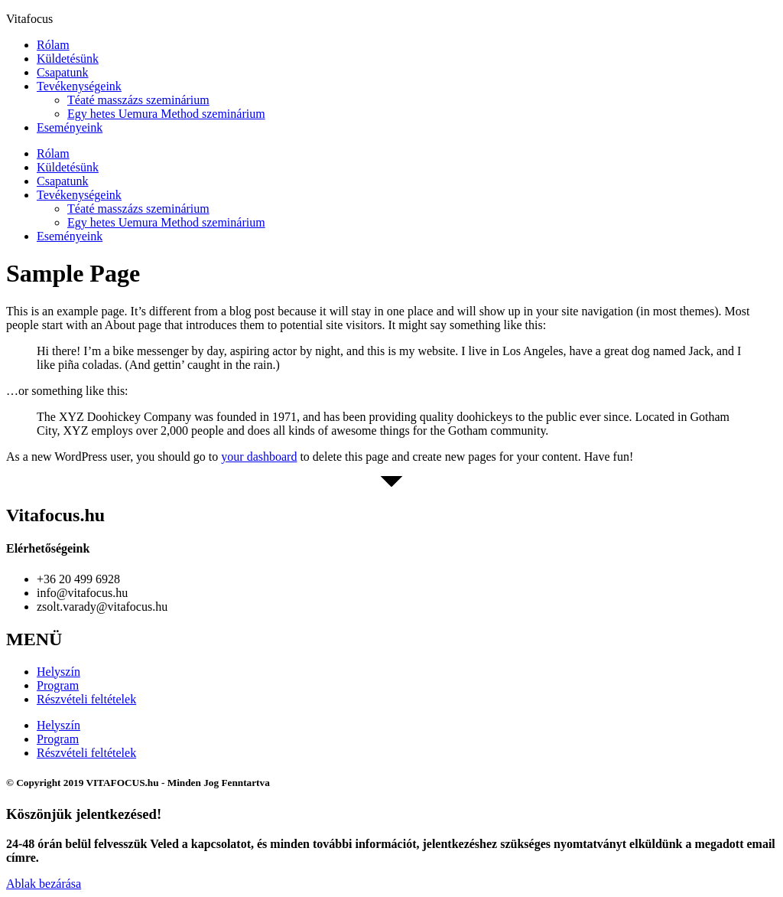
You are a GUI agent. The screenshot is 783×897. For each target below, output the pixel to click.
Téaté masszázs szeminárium (138, 99)
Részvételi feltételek (86, 699)
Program (58, 685)
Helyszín (58, 671)
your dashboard (259, 456)
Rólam (53, 44)
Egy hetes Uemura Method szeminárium (166, 113)
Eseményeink (69, 127)
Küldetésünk (68, 58)
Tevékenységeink (79, 86)
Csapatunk (63, 72)
